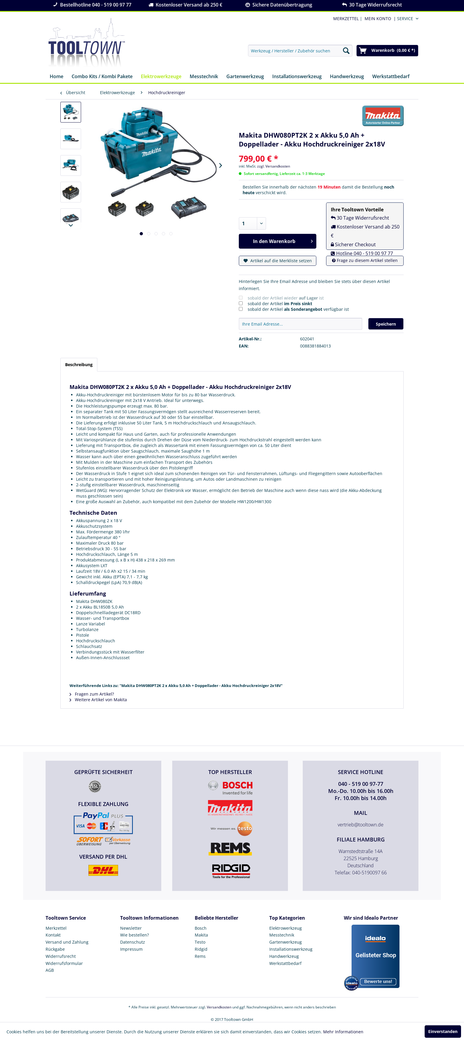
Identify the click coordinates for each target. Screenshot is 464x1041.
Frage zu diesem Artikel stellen (365, 260)
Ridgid (201, 949)
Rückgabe (55, 949)
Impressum (131, 949)
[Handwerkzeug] (347, 77)
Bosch (201, 928)
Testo (200, 942)
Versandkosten (219, 1007)
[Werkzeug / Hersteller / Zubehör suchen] (300, 51)
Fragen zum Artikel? (92, 694)
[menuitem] (379, 18)
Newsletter (131, 928)
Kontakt (53, 935)
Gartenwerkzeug (285, 942)
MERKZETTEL (346, 18)
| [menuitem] (347, 18)
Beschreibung (79, 364)
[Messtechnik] (204, 77)
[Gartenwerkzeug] (245, 77)
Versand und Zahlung (67, 942)
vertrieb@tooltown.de (361, 824)
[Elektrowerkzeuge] (161, 77)
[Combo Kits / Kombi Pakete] (102, 77)
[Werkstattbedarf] (391, 77)
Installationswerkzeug (290, 949)
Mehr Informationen (343, 1031)
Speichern (386, 324)
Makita (201, 935)
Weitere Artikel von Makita (98, 699)
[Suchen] (346, 51)
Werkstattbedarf (285, 963)
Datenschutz (132, 942)
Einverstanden (442, 1031)
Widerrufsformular (64, 963)
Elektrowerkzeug (285, 928)
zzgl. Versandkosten (273, 166)
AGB (50, 970)
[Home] (56, 77)
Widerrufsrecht (61, 956)
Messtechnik (281, 935)
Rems (200, 956)
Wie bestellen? (134, 935)
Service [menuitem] (405, 18)
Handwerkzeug (284, 956)
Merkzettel (56, 928)
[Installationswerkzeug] (297, 77)
